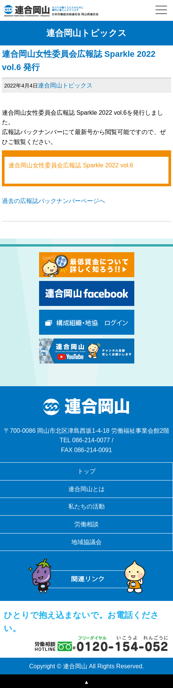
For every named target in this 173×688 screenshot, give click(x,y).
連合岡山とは (86, 489)
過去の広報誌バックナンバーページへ (53, 201)
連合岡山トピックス (65, 85)
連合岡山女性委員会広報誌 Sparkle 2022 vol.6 (70, 165)
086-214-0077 (91, 440)
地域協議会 (86, 542)
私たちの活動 (86, 506)
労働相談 (86, 524)
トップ (86, 471)
